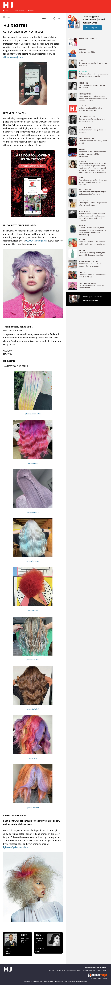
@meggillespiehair (33, 561)
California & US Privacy (74, 970)
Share (56, 18)
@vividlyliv (33, 758)
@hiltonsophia (33, 610)
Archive (31, 11)
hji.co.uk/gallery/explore (15, 847)
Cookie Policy (101, 970)
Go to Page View (92, 27)
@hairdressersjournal (13, 57)
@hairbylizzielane (32, 660)
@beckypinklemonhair (33, 414)
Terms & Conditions (89, 970)
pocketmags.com (98, 978)
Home (5, 11)
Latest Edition (18, 11)
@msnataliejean (33, 807)
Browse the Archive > (91, 300)
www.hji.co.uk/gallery (36, 240)
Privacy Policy (60, 970)
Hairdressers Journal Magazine (95, 968)
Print (43, 18)
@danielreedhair (33, 512)
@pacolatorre (33, 463)
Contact (51, 970)
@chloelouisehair (33, 709)
